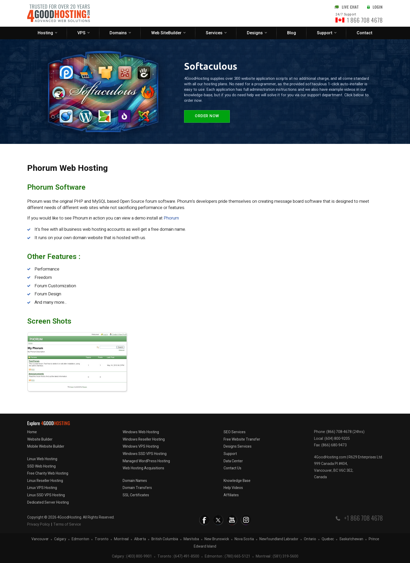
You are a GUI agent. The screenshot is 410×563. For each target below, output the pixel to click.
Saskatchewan (351, 539)
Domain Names (135, 480)
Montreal (121, 539)
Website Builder (40, 439)
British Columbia (164, 539)
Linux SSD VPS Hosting (46, 495)
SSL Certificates (136, 495)
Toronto (102, 539)
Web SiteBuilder (166, 33)
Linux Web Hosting (42, 459)
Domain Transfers (137, 488)
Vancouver (40, 539)
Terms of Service (67, 524)
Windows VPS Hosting (141, 446)
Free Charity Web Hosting (47, 473)
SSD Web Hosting (41, 466)
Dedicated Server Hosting (48, 502)
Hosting (45, 33)
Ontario (310, 539)
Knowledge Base (237, 480)
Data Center (233, 461)
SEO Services (235, 432)
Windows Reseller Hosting (144, 439)
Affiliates (231, 495)
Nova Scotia (244, 539)
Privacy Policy (38, 524)
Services (214, 33)
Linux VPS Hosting (42, 488)
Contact (364, 33)
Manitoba (191, 539)
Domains (118, 33)
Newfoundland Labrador (278, 539)
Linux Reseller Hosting (45, 480)
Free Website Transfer (242, 439)
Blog (291, 33)
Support (324, 33)
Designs (255, 33)
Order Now (207, 116)
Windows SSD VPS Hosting (145, 454)
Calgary (60, 539)
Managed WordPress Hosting (146, 461)
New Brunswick (216, 539)
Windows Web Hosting (141, 432)
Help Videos (233, 488)
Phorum (171, 218)
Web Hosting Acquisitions (143, 468)
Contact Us (232, 468)
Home (32, 432)
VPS (81, 33)
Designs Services (238, 446)
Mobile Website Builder (45, 446)
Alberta (140, 539)
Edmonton (80, 539)
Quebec (328, 539)
